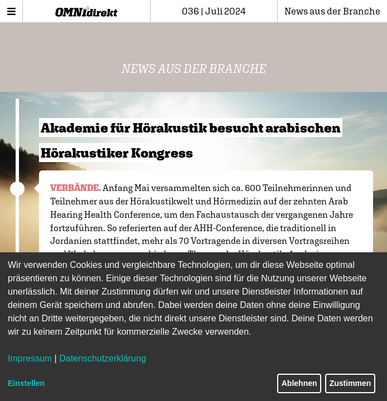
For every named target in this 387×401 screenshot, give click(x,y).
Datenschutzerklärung (102, 358)
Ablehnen (299, 383)
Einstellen (26, 383)
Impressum (30, 358)
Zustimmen (350, 383)
